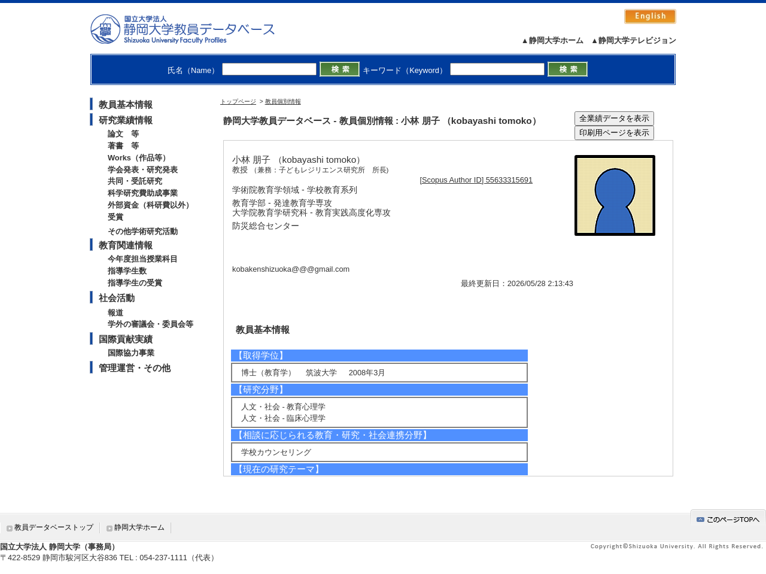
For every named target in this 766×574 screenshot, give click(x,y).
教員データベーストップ (53, 527)
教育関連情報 (126, 245)
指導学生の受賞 (135, 282)
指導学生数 (127, 270)
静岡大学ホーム (139, 527)
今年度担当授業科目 (143, 258)
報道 (115, 312)
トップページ (238, 101)
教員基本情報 (126, 104)
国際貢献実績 (126, 339)
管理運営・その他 (135, 368)
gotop (728, 517)
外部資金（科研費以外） (150, 205)
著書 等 (123, 145)
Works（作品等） (139, 157)
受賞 (115, 216)
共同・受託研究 (135, 181)
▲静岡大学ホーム (552, 40)
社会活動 (117, 298)
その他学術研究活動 (143, 231)
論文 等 (123, 133)
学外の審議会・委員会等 (150, 324)
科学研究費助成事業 (143, 193)
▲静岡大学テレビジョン (633, 40)
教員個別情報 (283, 101)
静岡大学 (195, 29)
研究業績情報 (126, 120)
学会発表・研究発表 (143, 169)
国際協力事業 (131, 352)
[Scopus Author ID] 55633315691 (476, 179)
